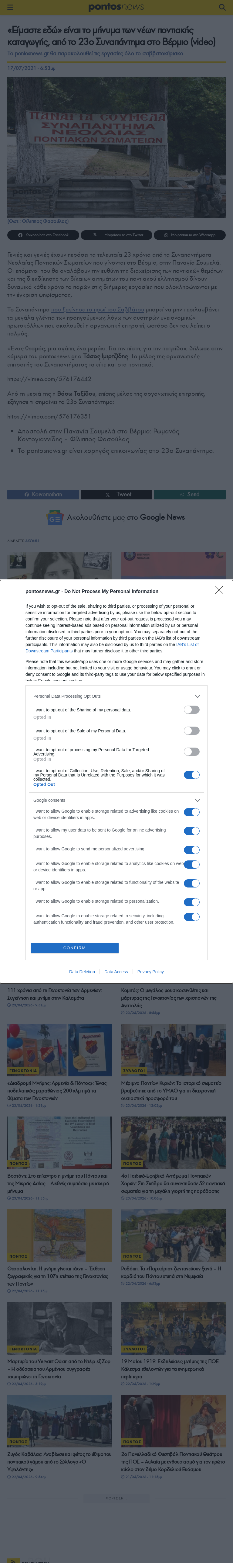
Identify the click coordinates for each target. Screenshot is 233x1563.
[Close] (221, 592)
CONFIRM (74, 948)
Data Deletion (82, 971)
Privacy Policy (150, 971)
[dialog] (116, 781)
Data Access (116, 971)
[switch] (192, 710)
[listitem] (116, 696)
